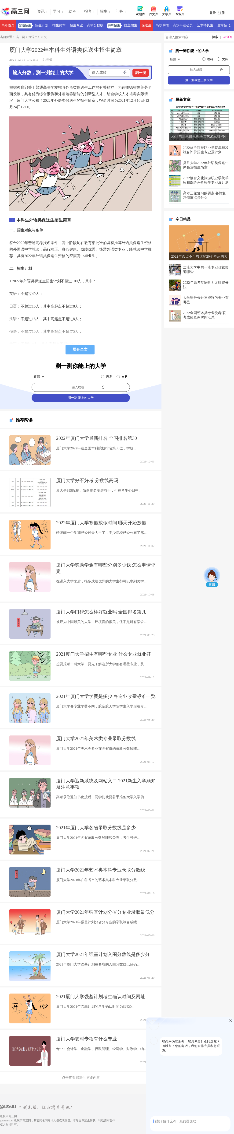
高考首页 (8, 25)
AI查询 (227, 37)
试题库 (140, 10)
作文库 (153, 10)
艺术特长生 (205, 25)
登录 (213, 13)
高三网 (20, 37)
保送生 (146, 25)
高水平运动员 (183, 25)
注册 (221, 13)
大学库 (166, 10)
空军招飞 (223, 25)
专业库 (179, 10)
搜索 (215, 37)
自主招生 (130, 25)
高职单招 (162, 25)
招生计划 (41, 25)
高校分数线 (95, 25)
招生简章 (59, 25)
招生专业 (76, 25)
